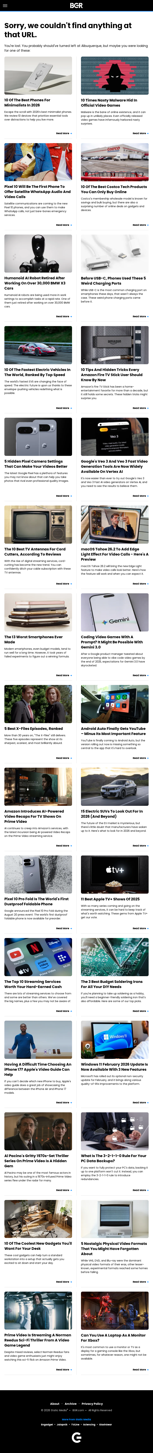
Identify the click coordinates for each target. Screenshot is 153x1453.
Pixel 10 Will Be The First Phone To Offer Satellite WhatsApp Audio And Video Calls (37, 191)
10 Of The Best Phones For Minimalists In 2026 (27, 103)
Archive (71, 1404)
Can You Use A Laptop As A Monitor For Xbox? (113, 1338)
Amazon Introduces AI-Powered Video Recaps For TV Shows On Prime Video (34, 816)
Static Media (59, 1410)
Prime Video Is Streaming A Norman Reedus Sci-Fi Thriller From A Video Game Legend (37, 1340)
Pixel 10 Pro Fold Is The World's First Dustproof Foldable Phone (36, 901)
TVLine (75, 1424)
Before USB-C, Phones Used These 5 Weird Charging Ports (113, 281)
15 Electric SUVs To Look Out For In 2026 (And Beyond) (112, 814)
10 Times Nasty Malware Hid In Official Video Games (109, 103)
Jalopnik (62, 1424)
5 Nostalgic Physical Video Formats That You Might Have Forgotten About (114, 1248)
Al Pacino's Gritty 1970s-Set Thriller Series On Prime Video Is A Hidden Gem (36, 1160)
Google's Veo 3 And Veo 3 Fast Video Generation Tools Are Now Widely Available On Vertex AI (114, 466)
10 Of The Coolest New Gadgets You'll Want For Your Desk (38, 1246)
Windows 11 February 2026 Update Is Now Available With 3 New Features (114, 1067)
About (54, 1404)
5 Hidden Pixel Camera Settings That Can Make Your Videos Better (35, 464)
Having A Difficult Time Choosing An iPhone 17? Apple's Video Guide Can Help (37, 1069)
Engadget (47, 1424)
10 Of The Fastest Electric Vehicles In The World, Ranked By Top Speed (37, 372)
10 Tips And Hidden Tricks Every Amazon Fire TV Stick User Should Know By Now (112, 374)
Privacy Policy (92, 1404)
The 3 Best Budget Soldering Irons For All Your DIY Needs (112, 984)
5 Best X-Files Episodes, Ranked (33, 728)
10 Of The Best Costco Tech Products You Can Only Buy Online (114, 189)
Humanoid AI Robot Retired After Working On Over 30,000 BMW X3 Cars (34, 283)
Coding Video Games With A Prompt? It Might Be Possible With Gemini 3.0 (112, 642)
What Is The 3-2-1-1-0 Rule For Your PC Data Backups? (113, 1158)
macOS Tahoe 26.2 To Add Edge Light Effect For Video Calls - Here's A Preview (115, 554)
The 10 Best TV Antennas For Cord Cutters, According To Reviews (35, 552)
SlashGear (105, 1424)
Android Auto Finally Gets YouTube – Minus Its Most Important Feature (113, 731)
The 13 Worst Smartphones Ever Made (33, 639)
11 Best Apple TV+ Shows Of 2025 (110, 899)
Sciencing (89, 1424)
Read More (62, 133)
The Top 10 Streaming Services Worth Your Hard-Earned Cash (33, 984)
